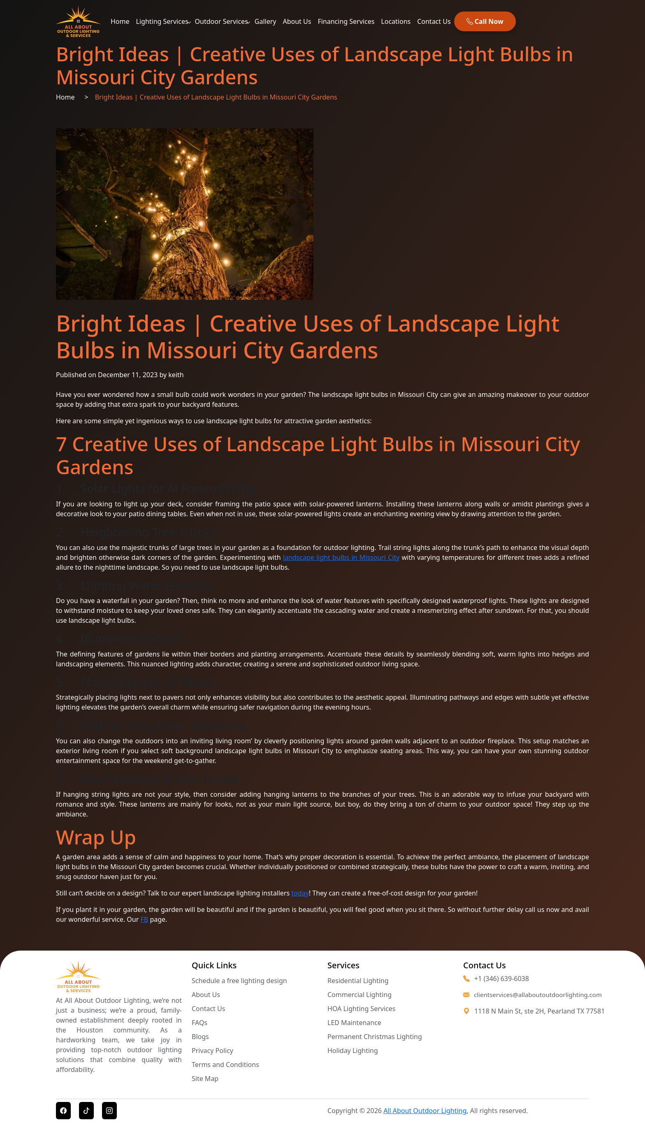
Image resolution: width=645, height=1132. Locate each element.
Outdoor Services (221, 21)
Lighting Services (162, 21)
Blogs (200, 1036)
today (300, 893)
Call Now (484, 21)
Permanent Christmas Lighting (374, 1036)
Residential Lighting (358, 980)
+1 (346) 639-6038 (496, 979)
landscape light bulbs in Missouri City (341, 557)
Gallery (265, 21)
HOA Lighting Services (361, 1008)
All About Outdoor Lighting (424, 1110)
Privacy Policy (212, 1050)
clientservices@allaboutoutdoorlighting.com (526, 995)
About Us (297, 21)
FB (144, 919)
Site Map (205, 1078)
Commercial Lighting (359, 994)
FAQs (199, 1022)
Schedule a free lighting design (239, 980)
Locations (396, 21)
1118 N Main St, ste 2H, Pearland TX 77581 (539, 1011)
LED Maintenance (354, 1022)
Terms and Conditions (225, 1064)
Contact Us (433, 21)
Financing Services (346, 21)
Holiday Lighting (352, 1050)
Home (120, 21)
